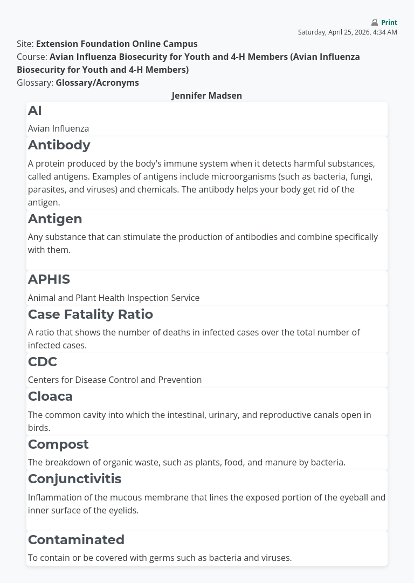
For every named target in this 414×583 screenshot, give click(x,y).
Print (389, 22)
